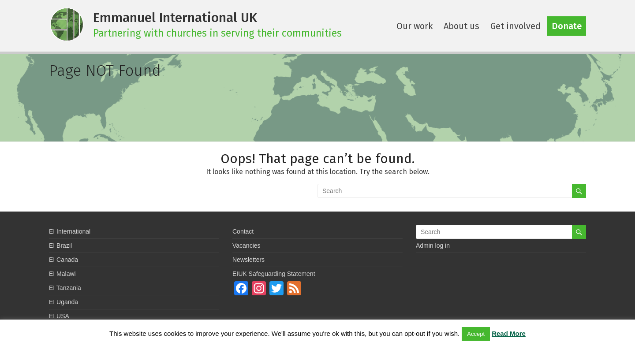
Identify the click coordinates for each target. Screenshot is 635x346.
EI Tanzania (65, 287)
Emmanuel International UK (175, 18)
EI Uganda (63, 301)
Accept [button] (476, 334)
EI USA (59, 316)
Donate (567, 26)
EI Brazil (60, 245)
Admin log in (433, 245)
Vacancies (246, 245)
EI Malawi (62, 273)
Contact (243, 231)
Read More (509, 333)
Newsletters (248, 259)
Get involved (515, 26)
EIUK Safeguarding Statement (273, 273)
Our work (414, 26)
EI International (69, 231)
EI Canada (63, 259)
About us (461, 26)
